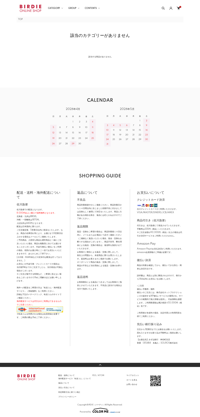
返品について (63, 383)
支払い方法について (66, 388)
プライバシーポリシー (67, 397)
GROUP (72, 8)
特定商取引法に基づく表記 (69, 392)
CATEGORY (54, 8)
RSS (94, 375)
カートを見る (131, 380)
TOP (20, 19)
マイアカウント (132, 375)
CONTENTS (91, 8)
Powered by (100, 410)
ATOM (101, 375)
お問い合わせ (131, 384)
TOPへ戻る (100, 365)
